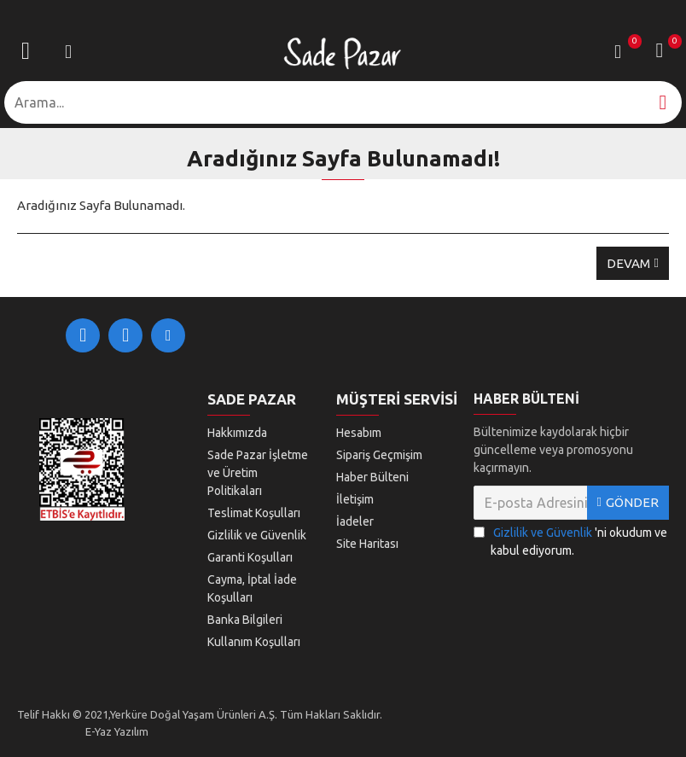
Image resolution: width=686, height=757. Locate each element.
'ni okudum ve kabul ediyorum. (570, 540)
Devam (628, 263)
